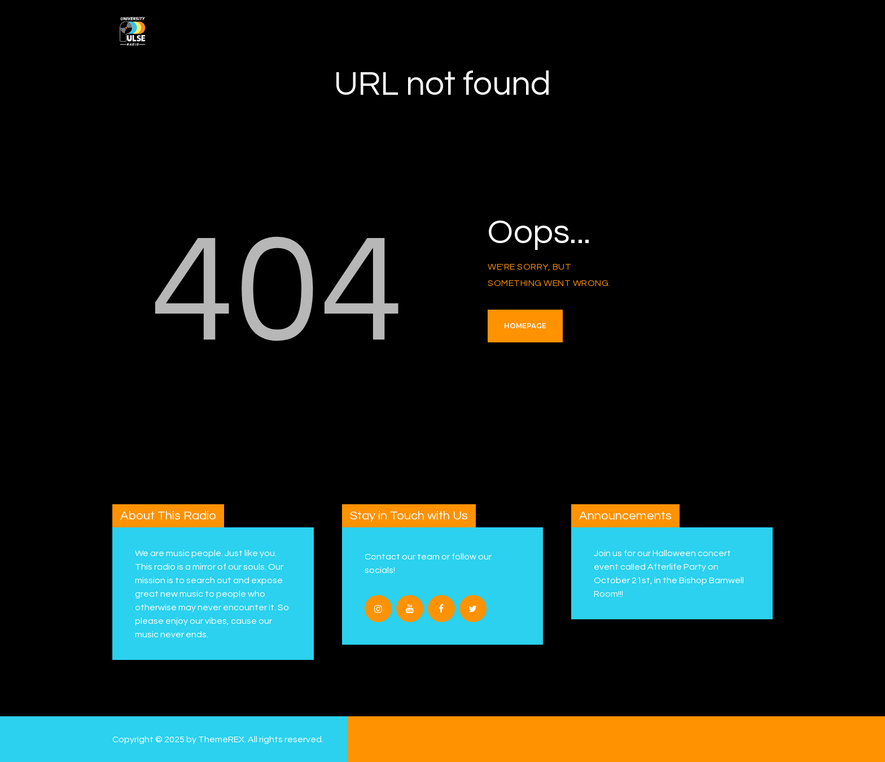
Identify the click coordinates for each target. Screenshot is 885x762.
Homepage (525, 325)
